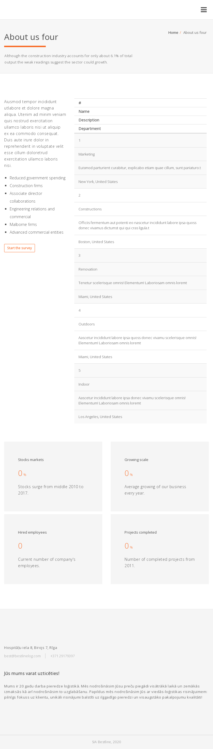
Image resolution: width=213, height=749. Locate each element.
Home (173, 32)
